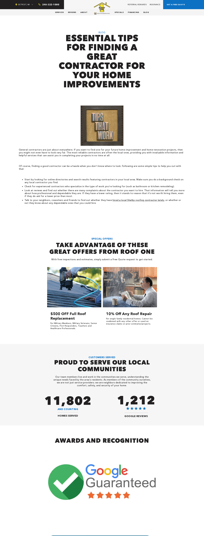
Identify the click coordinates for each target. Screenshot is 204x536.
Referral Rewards (137, 4)
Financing (133, 12)
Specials (119, 12)
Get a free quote (176, 4)
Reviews (72, 12)
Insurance (155, 4)
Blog (146, 12)
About (83, 12)
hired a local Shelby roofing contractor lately (138, 200)
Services (59, 12)
